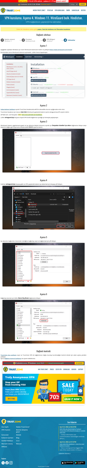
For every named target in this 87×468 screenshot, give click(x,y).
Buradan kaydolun (63, 29)
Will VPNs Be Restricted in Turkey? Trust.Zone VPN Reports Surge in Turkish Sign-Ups (72, 430)
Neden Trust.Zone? (39, 10)
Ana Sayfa (4, 427)
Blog (17, 438)
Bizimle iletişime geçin (22, 431)
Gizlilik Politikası (7, 441)
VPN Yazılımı (5, 430)
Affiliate (4, 447)
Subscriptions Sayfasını (8, 109)
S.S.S (17, 441)
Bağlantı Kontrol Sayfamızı (13, 358)
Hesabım (83, 4)
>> (62, 1)
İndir (68, 10)
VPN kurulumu (59, 10)
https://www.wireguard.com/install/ (61, 49)
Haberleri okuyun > (65, 453)
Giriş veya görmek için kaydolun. (32, 115)
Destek (83, 10)
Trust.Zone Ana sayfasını (9, 355)
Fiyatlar (50, 10)
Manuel (19, 444)
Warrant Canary (7, 444)
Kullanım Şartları (7, 438)
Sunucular (75, 10)
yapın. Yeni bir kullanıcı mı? (47, 29)
